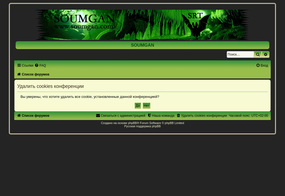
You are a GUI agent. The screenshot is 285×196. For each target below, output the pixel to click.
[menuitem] (40, 65)
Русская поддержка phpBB (142, 126)
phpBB (132, 123)
